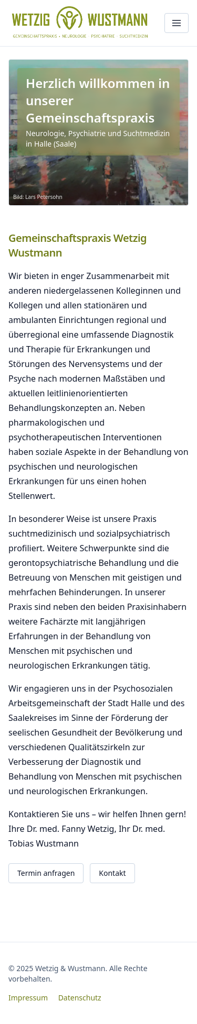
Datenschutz (79, 998)
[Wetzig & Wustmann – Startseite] (82, 23)
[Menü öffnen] (176, 23)
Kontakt (112, 873)
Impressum (28, 998)
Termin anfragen (46, 873)
